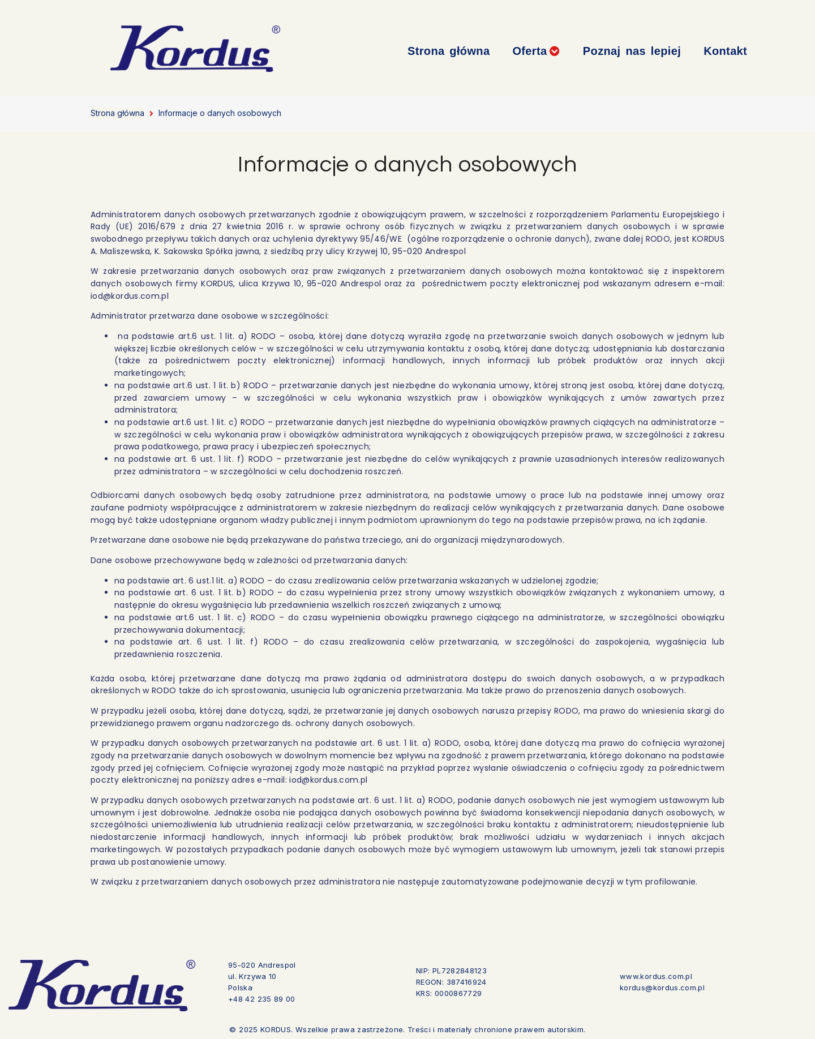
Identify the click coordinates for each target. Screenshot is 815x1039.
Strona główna (117, 113)
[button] (536, 51)
